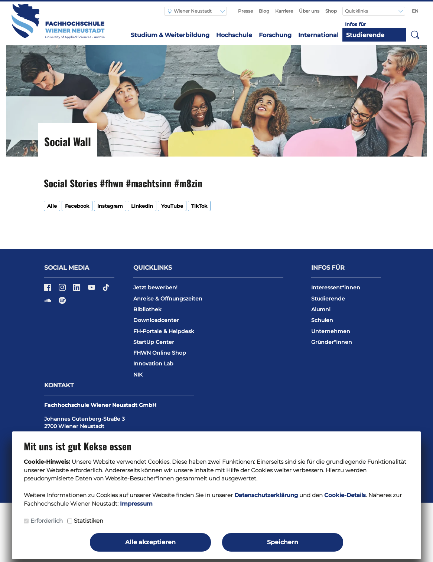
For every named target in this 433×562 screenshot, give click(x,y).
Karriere (284, 11)
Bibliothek (147, 309)
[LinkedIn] (77, 290)
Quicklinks (357, 11)
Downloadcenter (156, 320)
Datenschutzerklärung (266, 495)
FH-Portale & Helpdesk (163, 331)
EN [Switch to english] (415, 11)
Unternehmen (330, 331)
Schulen (322, 320)
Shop (331, 11)
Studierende (365, 35)
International (318, 35)
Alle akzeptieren (150, 542)
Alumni (321, 309)
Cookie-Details (345, 495)
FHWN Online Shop (159, 353)
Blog (264, 11)
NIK (138, 375)
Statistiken (88, 520)
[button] (415, 34)
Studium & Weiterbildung (170, 35)
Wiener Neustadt (190, 11)
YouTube (172, 206)
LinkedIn (142, 206)
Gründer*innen (331, 342)
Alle (52, 206)
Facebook (77, 206)
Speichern (282, 542)
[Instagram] (63, 290)
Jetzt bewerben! (155, 287)
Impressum (136, 503)
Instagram (110, 206)
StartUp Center (153, 342)
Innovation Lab (153, 364)
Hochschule (234, 35)
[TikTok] (106, 290)
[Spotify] (62, 303)
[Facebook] (48, 290)
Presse (245, 11)
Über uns (309, 11)
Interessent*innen (335, 287)
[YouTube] (92, 290)
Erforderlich (46, 520)
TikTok (199, 206)
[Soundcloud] (48, 303)
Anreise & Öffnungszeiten (167, 299)
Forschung (275, 35)
